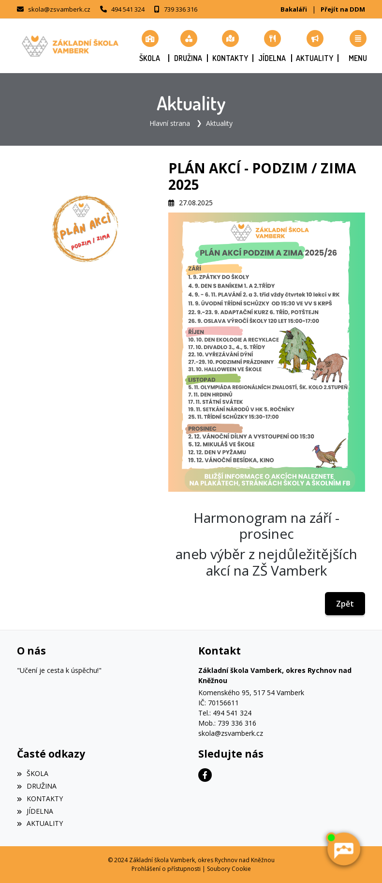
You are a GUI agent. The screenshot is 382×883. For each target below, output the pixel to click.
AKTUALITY (40, 823)
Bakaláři (293, 9)
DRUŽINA (37, 786)
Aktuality (219, 123)
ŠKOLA (32, 773)
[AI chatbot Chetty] (343, 849)
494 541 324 (128, 9)
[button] (357, 46)
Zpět (345, 603)
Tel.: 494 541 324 (224, 712)
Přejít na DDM (343, 9)
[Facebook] (205, 775)
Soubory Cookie (229, 869)
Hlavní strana (169, 123)
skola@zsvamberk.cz (59, 9)
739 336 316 (180, 9)
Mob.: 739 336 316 (227, 723)
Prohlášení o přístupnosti (166, 869)
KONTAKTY (40, 798)
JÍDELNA (35, 811)
